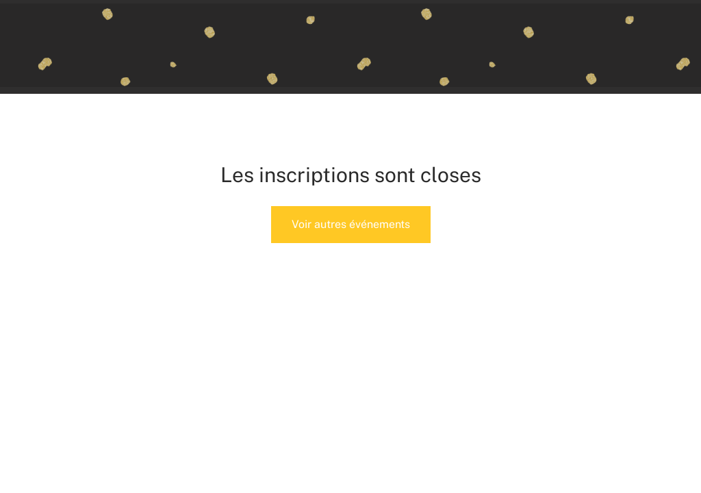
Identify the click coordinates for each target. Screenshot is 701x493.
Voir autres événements (351, 224)
